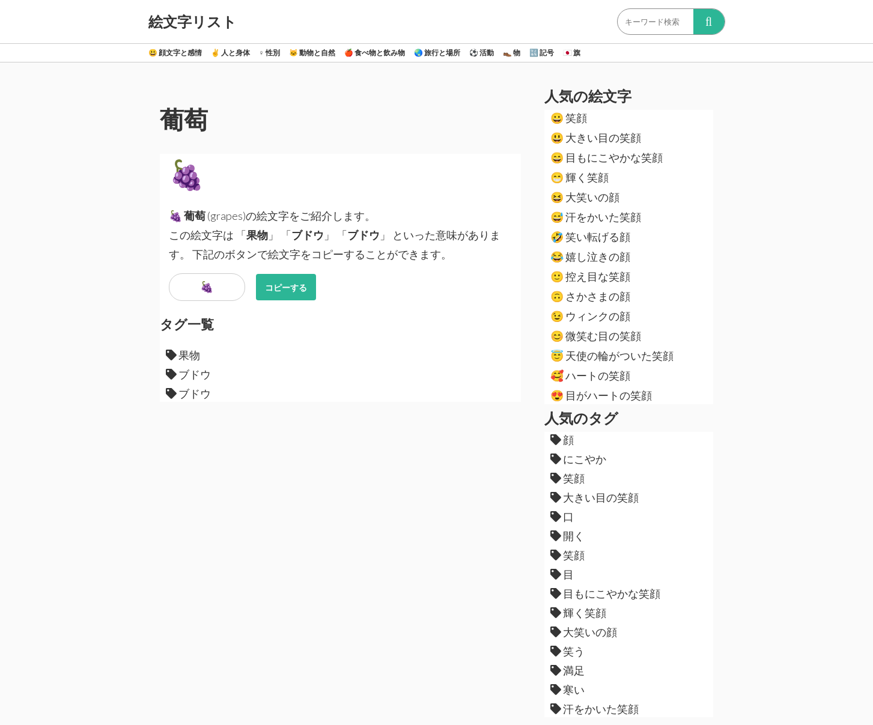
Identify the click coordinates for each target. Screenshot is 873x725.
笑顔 (568, 117)
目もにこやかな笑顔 (606, 157)
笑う (567, 651)
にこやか (578, 459)
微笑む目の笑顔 (595, 335)
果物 (183, 355)
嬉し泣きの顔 (590, 256)
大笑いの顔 (584, 197)
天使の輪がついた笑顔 (612, 355)
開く (567, 535)
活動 (481, 52)
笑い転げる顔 (590, 236)
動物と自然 (312, 52)
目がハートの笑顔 (601, 395)
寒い (567, 689)
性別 (269, 52)
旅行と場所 (437, 52)
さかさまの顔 (590, 296)
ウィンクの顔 (590, 316)
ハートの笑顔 (590, 375)
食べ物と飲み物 (374, 52)
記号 (541, 52)
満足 (567, 670)
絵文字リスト (192, 21)
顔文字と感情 (175, 52)
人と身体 (230, 52)
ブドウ (188, 374)
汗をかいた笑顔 (595, 216)
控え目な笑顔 (590, 276)
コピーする (286, 287)
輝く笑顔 (579, 177)
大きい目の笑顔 (595, 137)
